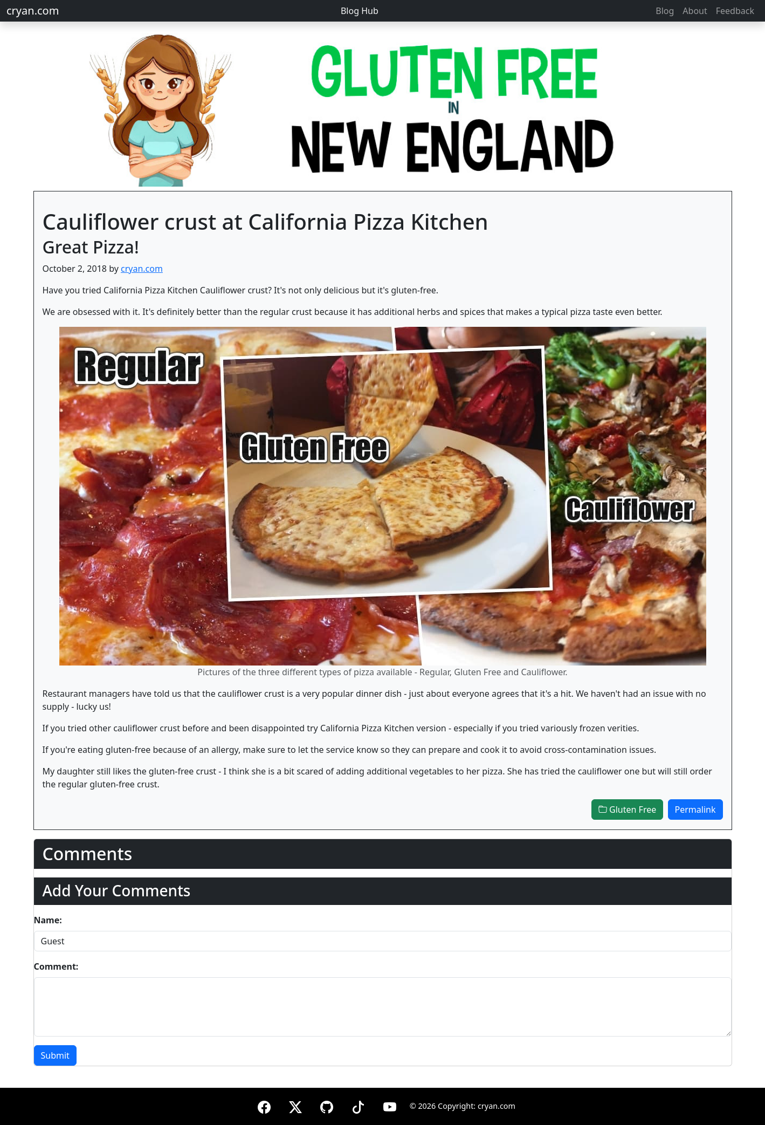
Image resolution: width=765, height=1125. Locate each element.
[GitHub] (326, 1105)
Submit (55, 1055)
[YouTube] (389, 1105)
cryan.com (32, 10)
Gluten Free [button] (627, 809)
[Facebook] (264, 1105)
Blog (665, 11)
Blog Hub (359, 11)
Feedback (735, 11)
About (695, 11)
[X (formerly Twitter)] (295, 1105)
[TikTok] (358, 1105)
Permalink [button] (695, 809)
